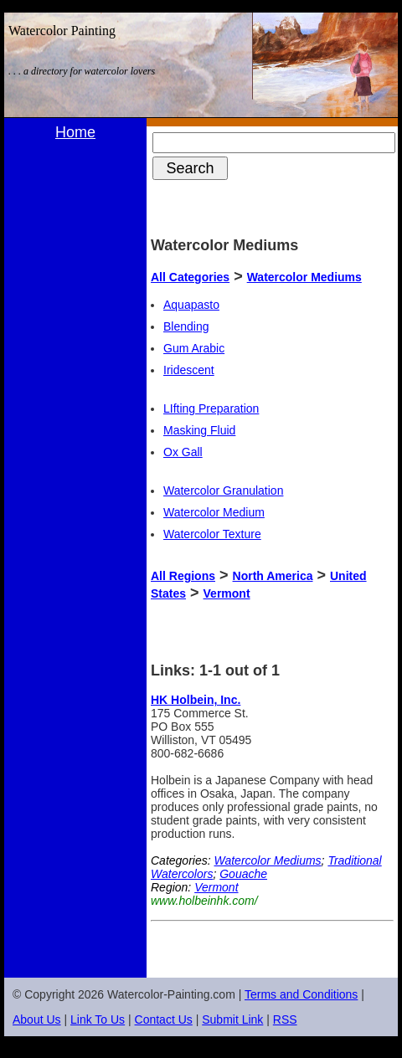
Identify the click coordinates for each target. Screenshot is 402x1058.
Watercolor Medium (214, 512)
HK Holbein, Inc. (195, 699)
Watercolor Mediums (304, 277)
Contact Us (164, 1019)
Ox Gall (183, 452)
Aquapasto (191, 304)
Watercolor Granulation (223, 490)
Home (75, 132)
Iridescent (188, 370)
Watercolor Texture (212, 534)
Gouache (243, 874)
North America (273, 576)
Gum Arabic (193, 348)
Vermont (227, 593)
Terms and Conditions (301, 994)
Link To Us (97, 1019)
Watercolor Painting (62, 30)
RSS (285, 1019)
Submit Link (232, 1019)
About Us (37, 1019)
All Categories (190, 277)
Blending (186, 326)
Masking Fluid (199, 430)
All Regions (183, 576)
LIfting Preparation (211, 408)
